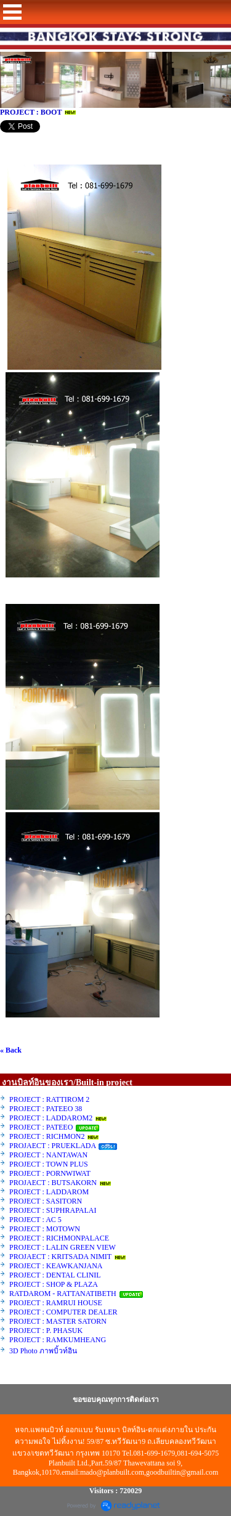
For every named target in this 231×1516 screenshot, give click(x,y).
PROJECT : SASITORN (45, 1201)
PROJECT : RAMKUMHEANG (57, 1339)
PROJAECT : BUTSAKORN (53, 1182)
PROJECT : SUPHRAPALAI (52, 1210)
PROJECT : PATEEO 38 (45, 1108)
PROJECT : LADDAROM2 (50, 1118)
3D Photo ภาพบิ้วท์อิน (43, 1351)
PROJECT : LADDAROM (49, 1192)
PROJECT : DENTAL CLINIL (54, 1275)
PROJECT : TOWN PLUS (48, 1164)
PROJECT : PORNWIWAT (50, 1173)
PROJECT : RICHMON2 (46, 1136)
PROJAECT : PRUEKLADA (53, 1145)
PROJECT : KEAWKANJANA (56, 1265)
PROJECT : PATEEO (42, 1127)
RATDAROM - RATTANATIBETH (62, 1293)
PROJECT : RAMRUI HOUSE (56, 1302)
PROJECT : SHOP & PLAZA (54, 1284)
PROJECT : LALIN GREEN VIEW (62, 1247)
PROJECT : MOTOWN (44, 1229)
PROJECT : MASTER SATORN (58, 1321)
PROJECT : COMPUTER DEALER (63, 1312)
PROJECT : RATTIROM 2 (49, 1099)
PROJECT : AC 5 (35, 1219)
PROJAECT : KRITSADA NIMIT (60, 1256)
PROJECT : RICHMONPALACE (59, 1238)
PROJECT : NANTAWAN (48, 1155)
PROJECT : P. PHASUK (46, 1330)
